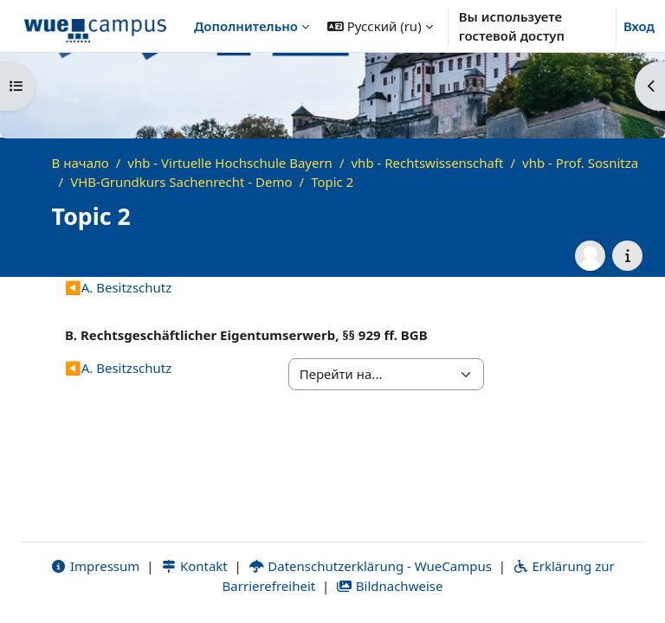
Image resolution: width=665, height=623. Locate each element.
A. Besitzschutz (118, 287)
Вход (639, 26)
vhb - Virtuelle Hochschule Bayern (229, 162)
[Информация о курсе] (627, 256)
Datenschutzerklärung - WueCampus (370, 566)
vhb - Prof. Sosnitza (580, 162)
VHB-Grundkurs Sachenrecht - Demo (181, 181)
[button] (380, 26)
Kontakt (194, 566)
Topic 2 (332, 181)
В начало (80, 162)
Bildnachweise (389, 585)
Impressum (94, 566)
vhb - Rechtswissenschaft (428, 162)
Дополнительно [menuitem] (246, 26)
